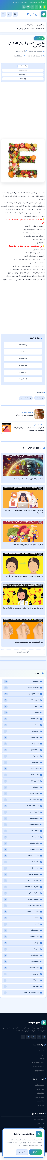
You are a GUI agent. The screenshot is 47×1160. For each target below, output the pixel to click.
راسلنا (43, 1061)
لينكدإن (23, 374)
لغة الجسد (41, 1103)
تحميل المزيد (23, 654)
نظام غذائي (41, 1125)
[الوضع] (9, 14)
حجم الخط (22, 66)
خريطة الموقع (40, 1073)
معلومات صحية (25, 400)
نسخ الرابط (23, 75)
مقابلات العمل (40, 1099)
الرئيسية (42, 1053)
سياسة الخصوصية (39, 1065)
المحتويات (23, 71)
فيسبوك (23, 346)
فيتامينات (39, 38)
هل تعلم (42, 1129)
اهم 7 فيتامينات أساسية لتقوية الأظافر (29, 644)
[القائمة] (3, 14)
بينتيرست (23, 381)
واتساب (23, 360)
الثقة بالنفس (41, 1095)
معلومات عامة (40, 1137)
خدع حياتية (42, 1107)
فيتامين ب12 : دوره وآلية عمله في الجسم (28, 481)
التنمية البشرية (40, 1087)
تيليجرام (23, 367)
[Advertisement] (23, 109)
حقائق (43, 1133)
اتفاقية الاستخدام (39, 1069)
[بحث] (15, 14)
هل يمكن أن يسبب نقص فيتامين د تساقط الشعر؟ (24, 578)
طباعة (23, 80)
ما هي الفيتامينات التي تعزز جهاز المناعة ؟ (28, 547)
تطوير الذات (41, 1091)
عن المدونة (41, 1057)
